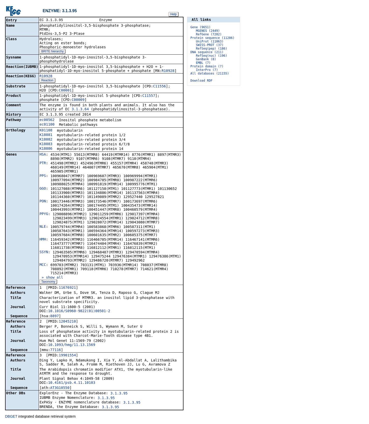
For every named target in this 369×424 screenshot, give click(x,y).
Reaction (47, 81)
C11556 (159, 87)
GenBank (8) (206, 59)
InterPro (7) (207, 70)
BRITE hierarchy (52, 52)
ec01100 (46, 125)
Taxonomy (48, 282)
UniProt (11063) (209, 41)
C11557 (148, 96)
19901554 (67, 356)
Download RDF (201, 80)
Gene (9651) (200, 27)
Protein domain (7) (206, 66)
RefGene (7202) (209, 34)
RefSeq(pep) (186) (211, 48)
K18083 (45, 144)
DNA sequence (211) (206, 52)
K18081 (45, 135)
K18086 (45, 149)
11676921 (67, 288)
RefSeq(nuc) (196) (211, 55)
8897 (54, 316)
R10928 (168, 71)
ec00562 (46, 120)
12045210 (67, 322)
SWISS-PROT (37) (209, 45)
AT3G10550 (60, 388)
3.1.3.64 (80, 110)
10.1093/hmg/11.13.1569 (71, 345)
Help (173, 14)
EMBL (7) (203, 63)
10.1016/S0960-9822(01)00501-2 (79, 311)
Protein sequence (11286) (212, 38)
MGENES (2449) (208, 31)
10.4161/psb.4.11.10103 (71, 383)
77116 (55, 350)
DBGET (11, 417)
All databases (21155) (209, 73)
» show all (51, 278)
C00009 (78, 100)
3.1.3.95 (119, 394)
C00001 (65, 91)
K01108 (45, 131)
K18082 (45, 140)
